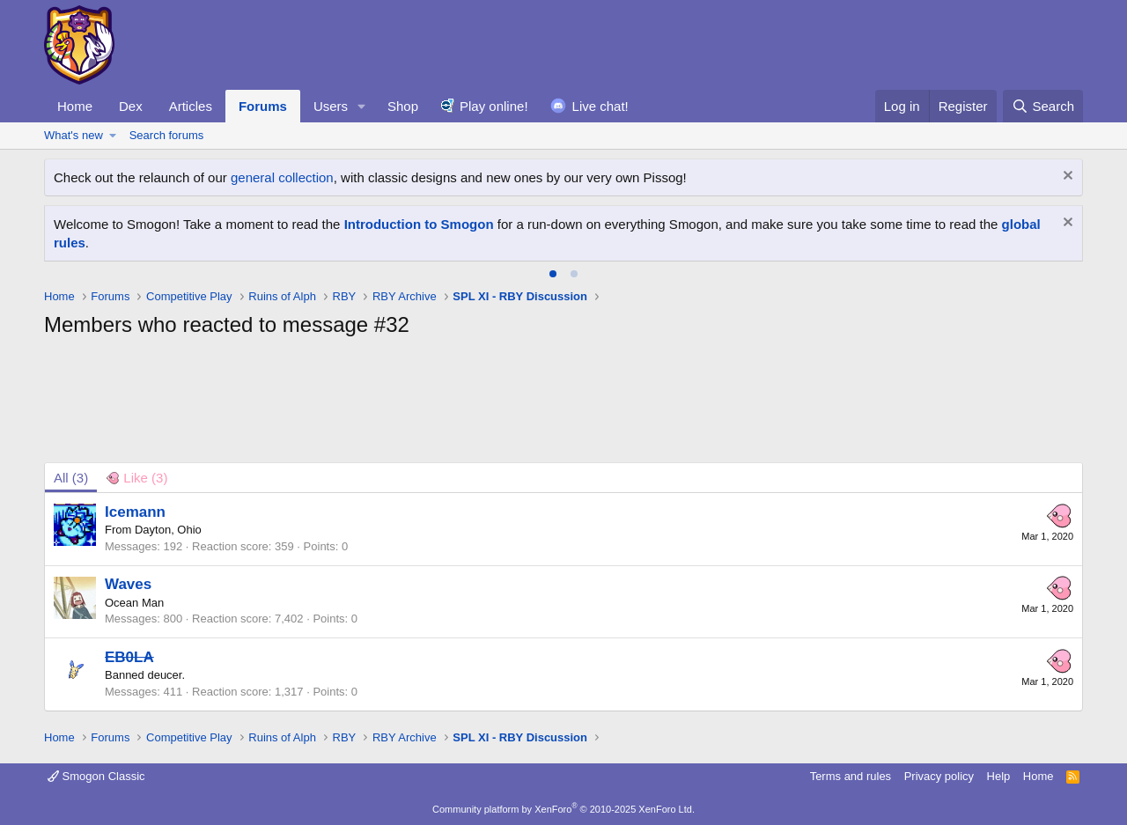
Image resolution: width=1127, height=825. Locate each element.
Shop (402, 106)
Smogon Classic (96, 776)
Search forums (166, 135)
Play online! (494, 106)
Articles (190, 106)
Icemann (135, 512)
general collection (282, 177)
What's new (73, 135)
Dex (131, 106)
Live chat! (600, 106)
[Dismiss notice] (1065, 177)
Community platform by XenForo (563, 809)
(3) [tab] (71, 477)
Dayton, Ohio (168, 529)
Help (999, 776)
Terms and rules (850, 776)
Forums (263, 106)
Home (74, 106)
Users (330, 106)
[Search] (1043, 106)
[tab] (553, 274)
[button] (362, 106)
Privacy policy (939, 776)
